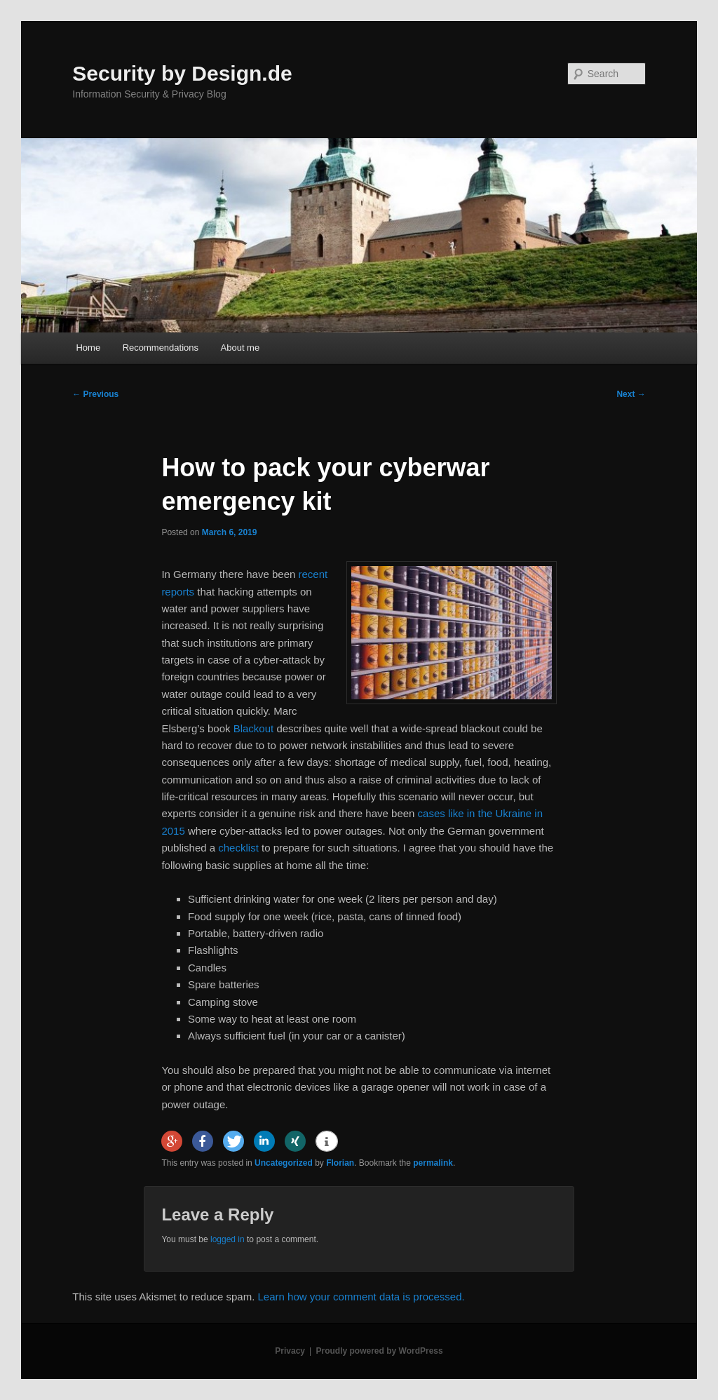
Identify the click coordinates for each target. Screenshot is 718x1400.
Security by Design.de (182, 73)
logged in (227, 1239)
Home (88, 347)
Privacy (290, 1351)
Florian (340, 1163)
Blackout (253, 728)
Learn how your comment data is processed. (361, 1297)
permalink (433, 1163)
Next (630, 394)
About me (240, 347)
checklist (238, 848)
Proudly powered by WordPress (379, 1351)
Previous (95, 394)
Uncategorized (284, 1163)
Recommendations (160, 347)
